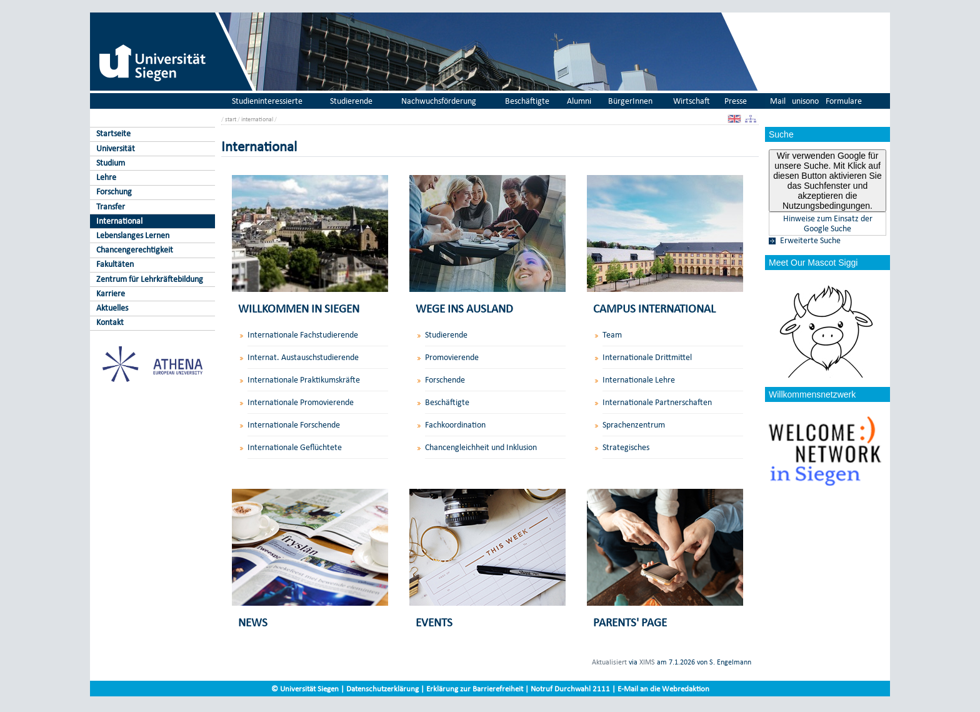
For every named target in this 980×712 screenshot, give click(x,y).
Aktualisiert (609, 662)
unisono (805, 101)
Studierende (351, 101)
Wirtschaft (691, 101)
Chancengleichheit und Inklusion (481, 447)
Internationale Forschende (294, 424)
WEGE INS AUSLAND (464, 308)
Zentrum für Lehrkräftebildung (149, 279)
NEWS (253, 622)
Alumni (579, 101)
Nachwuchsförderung (438, 101)
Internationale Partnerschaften (657, 402)
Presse (735, 101)
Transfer (110, 206)
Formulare (844, 101)
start (230, 119)
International (119, 221)
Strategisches (625, 447)
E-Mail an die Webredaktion (663, 688)
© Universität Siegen (305, 688)
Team (612, 334)
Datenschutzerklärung (382, 688)
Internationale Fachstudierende (303, 334)
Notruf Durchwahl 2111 (570, 688)
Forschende (445, 379)
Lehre (106, 177)
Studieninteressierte (267, 101)
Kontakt (110, 322)
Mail (778, 101)
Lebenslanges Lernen (132, 235)
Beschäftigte (527, 101)
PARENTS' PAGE (630, 622)
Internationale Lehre (638, 379)
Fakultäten (115, 264)
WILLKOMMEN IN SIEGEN (298, 308)
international (257, 119)
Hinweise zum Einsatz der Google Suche (827, 224)
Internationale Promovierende (301, 402)
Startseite (113, 133)
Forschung (114, 191)
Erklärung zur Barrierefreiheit (474, 688)
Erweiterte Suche (810, 241)
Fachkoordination (455, 424)
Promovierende (452, 357)
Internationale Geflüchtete (295, 447)
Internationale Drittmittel (647, 357)
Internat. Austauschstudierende (303, 357)
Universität (115, 148)
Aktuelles (112, 308)
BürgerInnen (630, 101)
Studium (110, 163)
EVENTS (434, 622)
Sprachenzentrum (633, 424)
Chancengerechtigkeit (134, 249)
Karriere (110, 293)
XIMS (647, 662)
